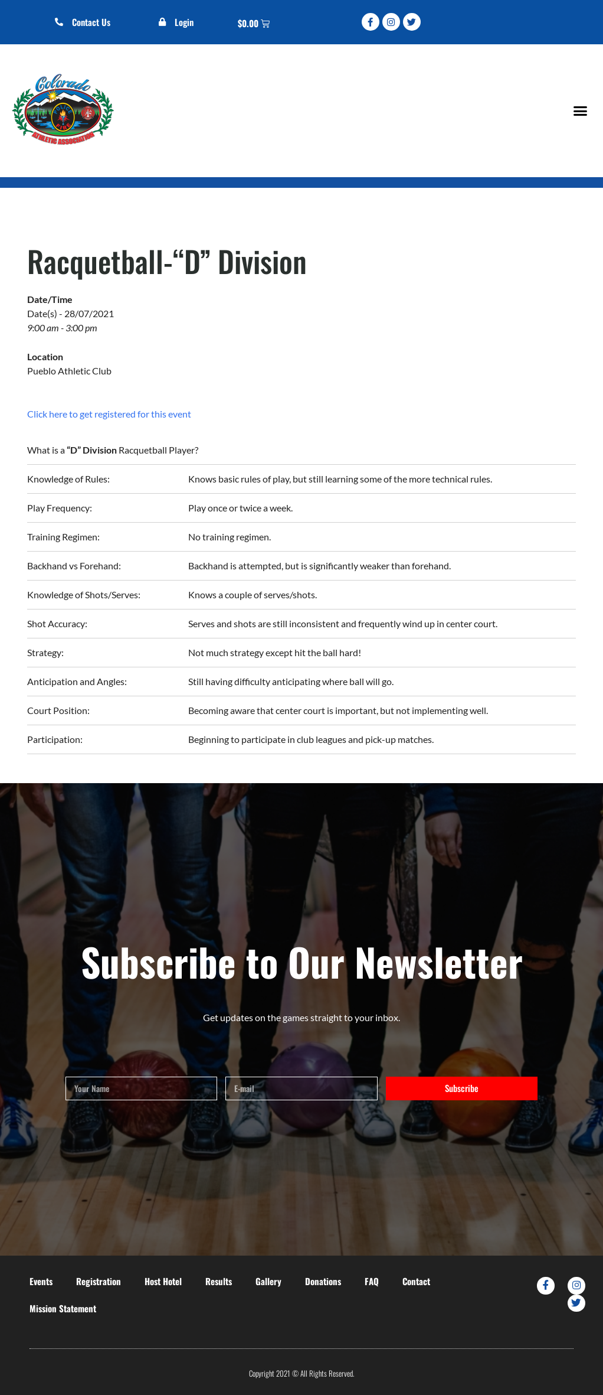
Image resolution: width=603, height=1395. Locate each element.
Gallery (268, 1281)
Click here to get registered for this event (109, 413)
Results (218, 1281)
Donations (323, 1281)
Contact (416, 1281)
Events (41, 1281)
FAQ (372, 1281)
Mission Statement (63, 1308)
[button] (580, 110)
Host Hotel (163, 1281)
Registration (98, 1281)
